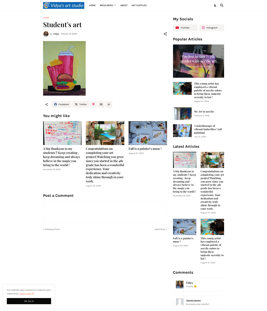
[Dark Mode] (215, 5)
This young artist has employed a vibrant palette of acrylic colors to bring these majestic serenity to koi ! (208, 90)
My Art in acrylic (204, 111)
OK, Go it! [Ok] (29, 301)
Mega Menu (106, 5)
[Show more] (108, 104)
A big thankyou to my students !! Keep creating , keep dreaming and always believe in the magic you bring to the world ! (61, 157)
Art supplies (139, 5)
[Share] (165, 34)
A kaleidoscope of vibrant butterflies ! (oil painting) (208, 129)
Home (92, 5)
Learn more (25, 293)
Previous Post (52, 229)
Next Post (160, 229)
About (124, 5)
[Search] (221, 5)
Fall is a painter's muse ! (145, 149)
